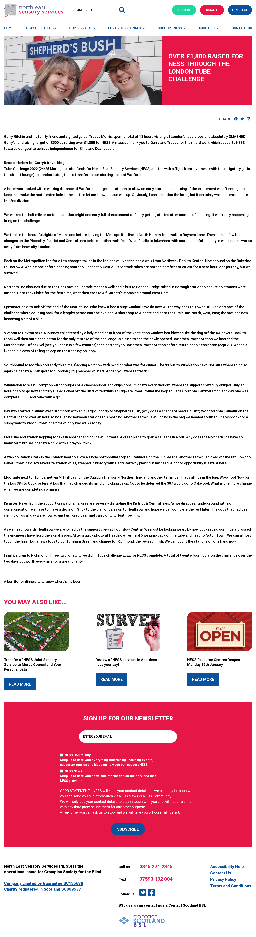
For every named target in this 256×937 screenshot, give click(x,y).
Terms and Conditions (230, 885)
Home (8, 28)
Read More (22, 684)
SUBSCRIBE (128, 829)
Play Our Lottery (41, 28)
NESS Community (110, 760)
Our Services (80, 28)
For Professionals (124, 28)
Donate (215, 10)
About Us (207, 28)
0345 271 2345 (156, 866)
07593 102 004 (156, 879)
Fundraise (242, 10)
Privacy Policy (223, 879)
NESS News (110, 776)
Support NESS (170, 28)
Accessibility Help (227, 866)
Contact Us (242, 28)
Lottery (187, 10)
